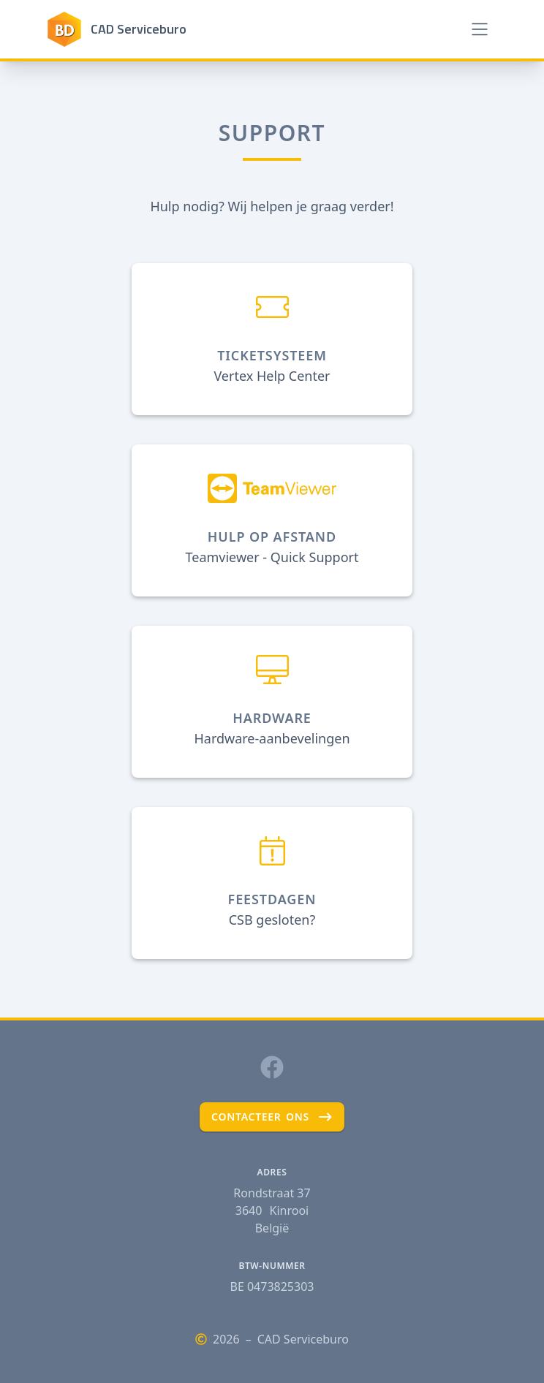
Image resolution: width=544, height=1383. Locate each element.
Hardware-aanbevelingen (272, 738)
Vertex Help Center (272, 375)
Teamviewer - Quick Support (271, 557)
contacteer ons (272, 1117)
